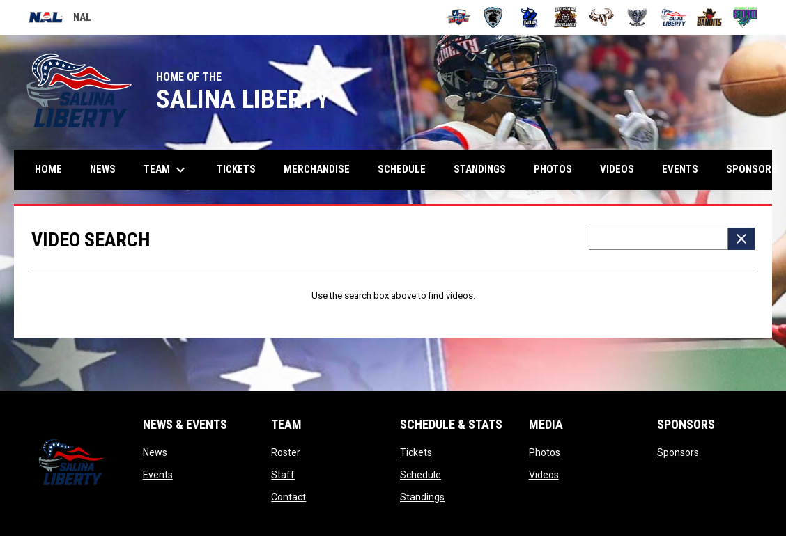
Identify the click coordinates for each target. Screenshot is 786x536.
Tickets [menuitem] (236, 169)
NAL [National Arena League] (59, 19)
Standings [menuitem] (480, 169)
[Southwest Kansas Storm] (745, 17)
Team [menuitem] (166, 169)
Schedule (420, 474)
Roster (285, 452)
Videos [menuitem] (617, 169)
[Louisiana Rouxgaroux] (565, 17)
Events (158, 474)
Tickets (416, 452)
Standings (422, 497)
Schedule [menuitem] (402, 169)
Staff (283, 474)
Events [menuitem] (680, 169)
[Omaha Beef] (602, 17)
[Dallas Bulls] (529, 17)
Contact (288, 497)
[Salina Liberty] (673, 17)
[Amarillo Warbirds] (457, 17)
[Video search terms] (658, 239)
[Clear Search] (741, 239)
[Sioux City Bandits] (710, 17)
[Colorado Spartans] (494, 17)
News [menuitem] (103, 169)
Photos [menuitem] (553, 169)
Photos (544, 452)
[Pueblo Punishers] (637, 17)
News (155, 452)
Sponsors (678, 452)
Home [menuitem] (48, 169)
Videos (544, 474)
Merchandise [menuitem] (322, 168)
